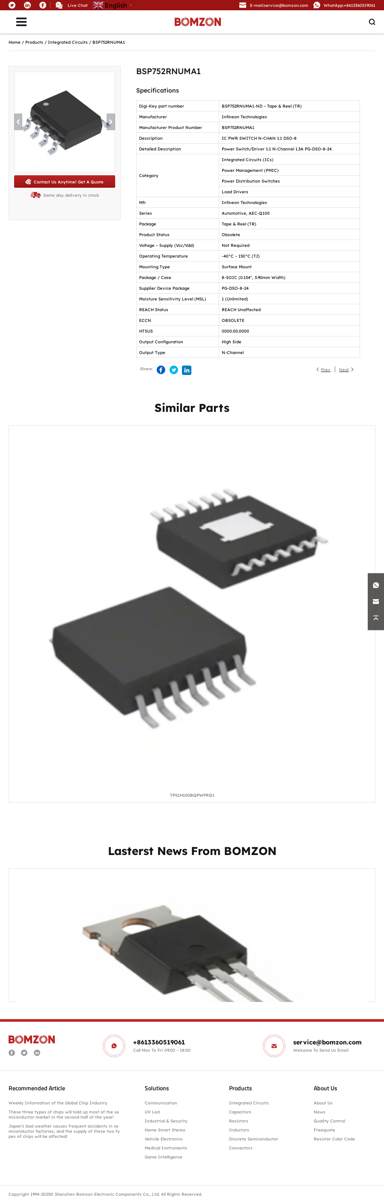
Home (15, 42)
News (319, 1111)
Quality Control (329, 1120)
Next (344, 369)
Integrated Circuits (68, 42)
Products (34, 42)
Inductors (239, 1129)
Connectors (241, 1147)
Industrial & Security (166, 1120)
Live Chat (78, 5)
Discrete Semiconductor (253, 1138)
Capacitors (240, 1111)
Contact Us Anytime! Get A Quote (64, 181)
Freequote (324, 1129)
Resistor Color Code (334, 1138)
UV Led (152, 1111)
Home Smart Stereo (166, 1129)
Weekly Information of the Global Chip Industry (58, 1102)
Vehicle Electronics (164, 1138)
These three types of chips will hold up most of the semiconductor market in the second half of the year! (64, 1114)
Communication (161, 1102)
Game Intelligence (163, 1156)
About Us (323, 1102)
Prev (325, 369)
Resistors (238, 1120)
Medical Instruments (166, 1147)
